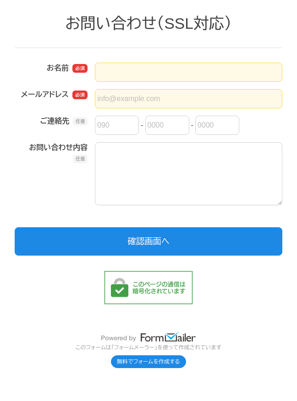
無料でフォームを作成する (148, 361)
